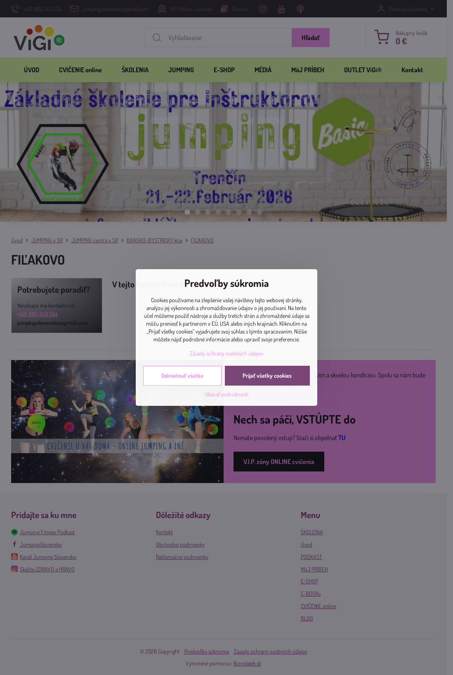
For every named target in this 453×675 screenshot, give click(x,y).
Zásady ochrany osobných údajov (226, 353)
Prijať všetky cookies (267, 375)
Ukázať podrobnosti (226, 394)
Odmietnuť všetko (182, 375)
